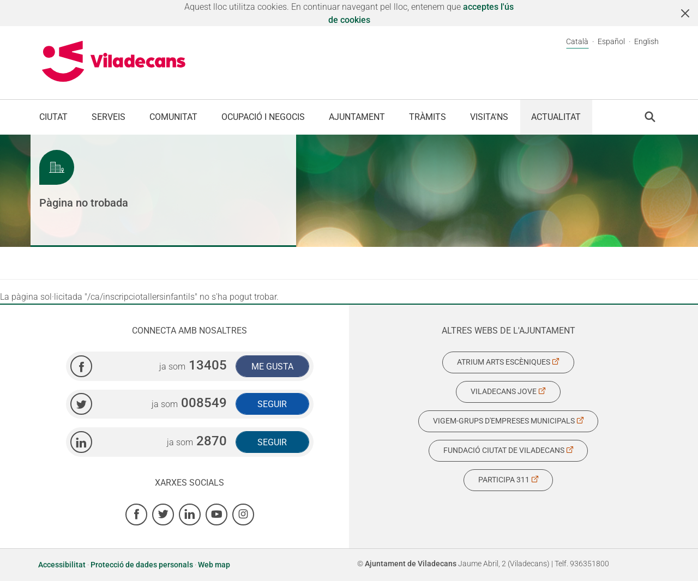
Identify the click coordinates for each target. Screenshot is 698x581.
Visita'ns (489, 117)
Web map (214, 564)
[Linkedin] (190, 514)
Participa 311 (508, 479)
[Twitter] (163, 514)
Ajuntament (357, 117)
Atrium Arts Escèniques (508, 362)
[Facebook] (136, 514)
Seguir (272, 404)
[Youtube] (216, 514)
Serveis (108, 117)
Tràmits (427, 117)
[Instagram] (243, 514)
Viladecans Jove (508, 391)
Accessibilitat (62, 564)
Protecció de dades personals (142, 564)
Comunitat (173, 117)
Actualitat (556, 117)
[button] (650, 117)
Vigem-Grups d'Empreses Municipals (508, 420)
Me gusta (272, 366)
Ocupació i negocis (263, 117)
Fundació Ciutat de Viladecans (508, 450)
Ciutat (53, 117)
